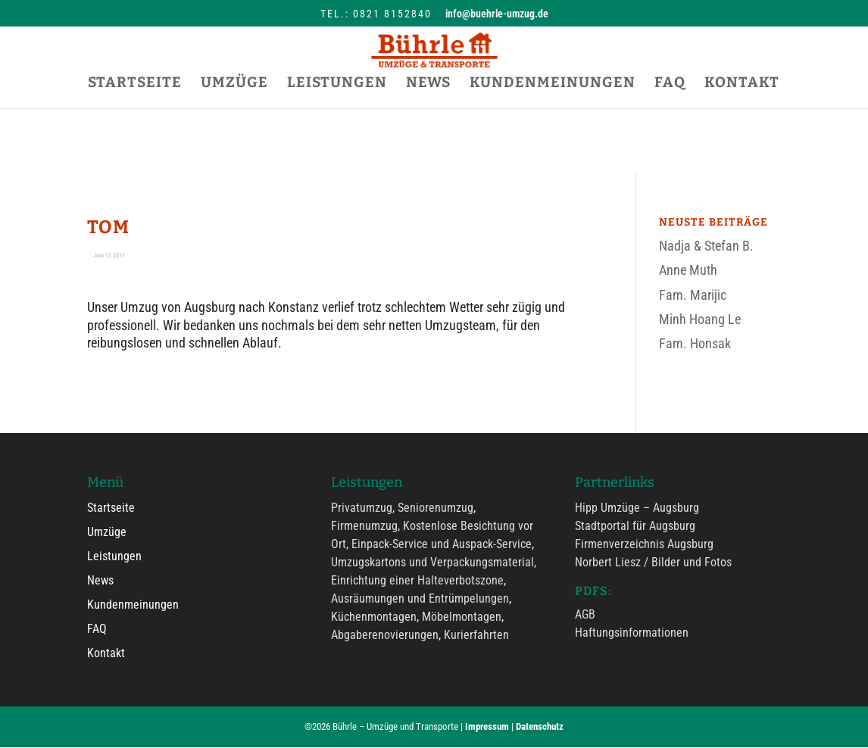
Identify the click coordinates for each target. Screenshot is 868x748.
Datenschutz (540, 727)
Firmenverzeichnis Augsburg (644, 545)
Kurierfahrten (476, 635)
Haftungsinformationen (631, 633)
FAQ (97, 629)
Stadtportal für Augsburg (635, 526)
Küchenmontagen (374, 617)
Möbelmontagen (461, 617)
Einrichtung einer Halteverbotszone (417, 581)
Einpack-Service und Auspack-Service (441, 545)
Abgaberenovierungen (385, 635)
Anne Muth (688, 270)
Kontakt (106, 654)
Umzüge (106, 532)
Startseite (111, 508)
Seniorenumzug (435, 508)
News (100, 581)
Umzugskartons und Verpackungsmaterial (432, 563)
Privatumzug (361, 508)
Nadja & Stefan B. (706, 246)
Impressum (487, 727)
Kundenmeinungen (133, 605)
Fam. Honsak (695, 343)
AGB (585, 615)
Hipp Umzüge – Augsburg (637, 508)
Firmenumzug (364, 526)
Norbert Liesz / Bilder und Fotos (653, 563)
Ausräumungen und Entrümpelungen (420, 599)
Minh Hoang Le (700, 319)
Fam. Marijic (692, 295)
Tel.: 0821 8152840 (376, 14)
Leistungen (114, 557)
